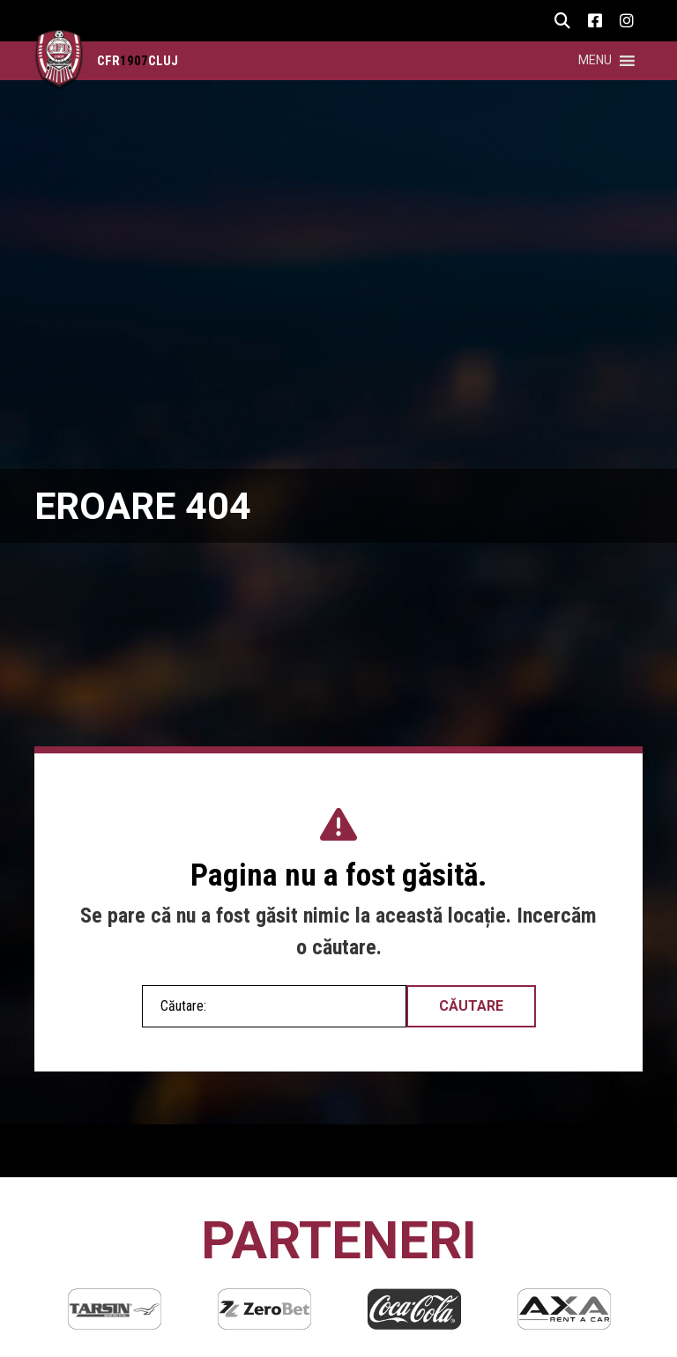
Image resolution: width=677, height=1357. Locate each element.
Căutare (471, 1005)
